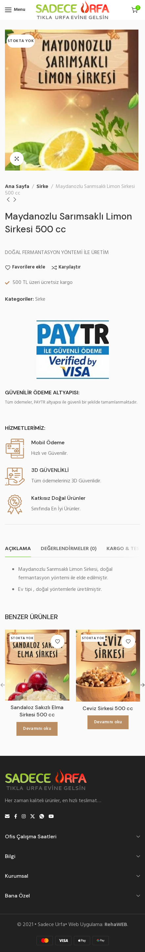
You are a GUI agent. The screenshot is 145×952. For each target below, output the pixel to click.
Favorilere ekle (28, 267)
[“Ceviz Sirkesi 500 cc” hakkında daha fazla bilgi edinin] (108, 722)
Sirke (42, 186)
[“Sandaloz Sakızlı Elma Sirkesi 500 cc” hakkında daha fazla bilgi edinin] (37, 729)
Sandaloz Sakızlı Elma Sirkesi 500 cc (37, 711)
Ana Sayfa (17, 186)
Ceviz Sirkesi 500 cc (108, 708)
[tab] (18, 549)
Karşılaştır (70, 267)
